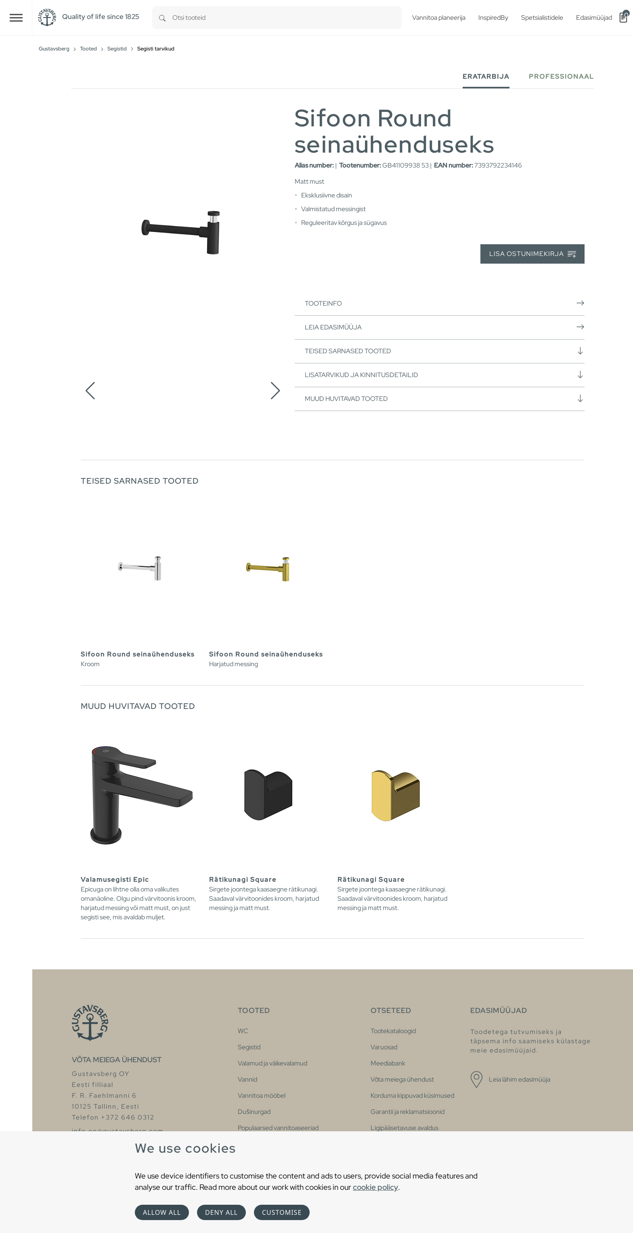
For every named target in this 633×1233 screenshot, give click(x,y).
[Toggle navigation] (16, 17)
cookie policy (375, 1187)
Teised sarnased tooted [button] (445, 350)
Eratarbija (486, 76)
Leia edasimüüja (445, 327)
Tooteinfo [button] (445, 303)
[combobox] (287, 17)
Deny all (221, 1212)
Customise (282, 1212)
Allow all (162, 1212)
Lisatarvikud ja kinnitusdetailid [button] (445, 374)
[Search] (162, 17)
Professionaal (561, 76)
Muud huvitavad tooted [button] (445, 398)
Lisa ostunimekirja (532, 254)
